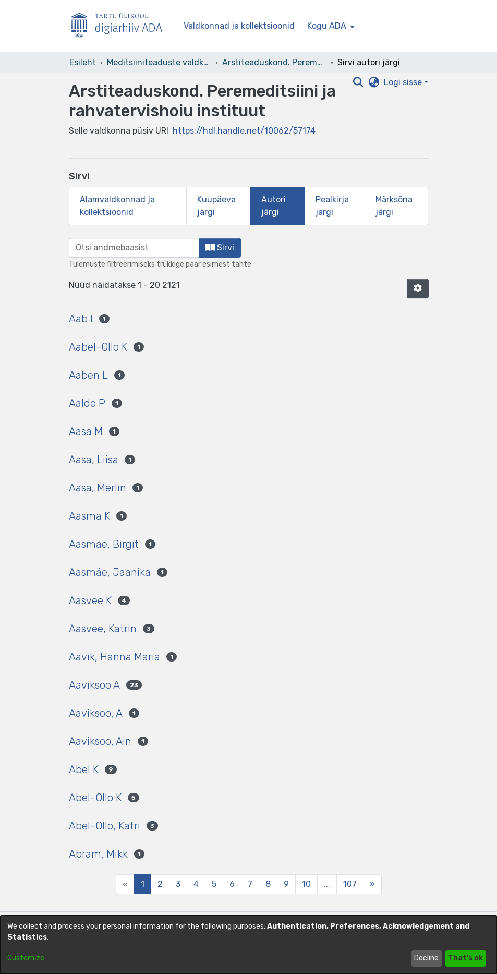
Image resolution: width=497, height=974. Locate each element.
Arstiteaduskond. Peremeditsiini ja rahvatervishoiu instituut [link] (274, 62)
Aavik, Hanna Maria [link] (114, 657)
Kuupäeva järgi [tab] (216, 206)
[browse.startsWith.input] (134, 248)
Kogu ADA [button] (326, 26)
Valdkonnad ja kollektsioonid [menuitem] (239, 26)
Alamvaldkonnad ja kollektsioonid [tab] (117, 206)
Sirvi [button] (219, 247)
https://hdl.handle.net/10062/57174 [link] (244, 131)
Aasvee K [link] (90, 600)
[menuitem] (330, 26)
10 (306, 884)
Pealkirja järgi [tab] (332, 206)
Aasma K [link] (89, 516)
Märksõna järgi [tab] (394, 206)
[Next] (372, 884)
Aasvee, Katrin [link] (103, 628)
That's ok (465, 958)
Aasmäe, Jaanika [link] (110, 572)
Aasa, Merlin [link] (97, 488)
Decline (426, 958)
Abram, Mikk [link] (98, 854)
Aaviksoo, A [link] (96, 713)
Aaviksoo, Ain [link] (100, 741)
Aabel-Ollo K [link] (98, 347)
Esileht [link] (82, 62)
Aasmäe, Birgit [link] (104, 544)
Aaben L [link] (88, 375)
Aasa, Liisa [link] (93, 459)
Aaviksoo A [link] (94, 685)
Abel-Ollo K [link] (95, 797)
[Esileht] (121, 26)
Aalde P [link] (87, 403)
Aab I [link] (81, 318)
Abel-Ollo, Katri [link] (104, 826)
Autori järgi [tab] (273, 206)
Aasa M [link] (86, 431)
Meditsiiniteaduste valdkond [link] (159, 62)
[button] (418, 288)
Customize (25, 958)
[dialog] (248, 945)
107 (350, 884)
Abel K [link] (84, 769)
